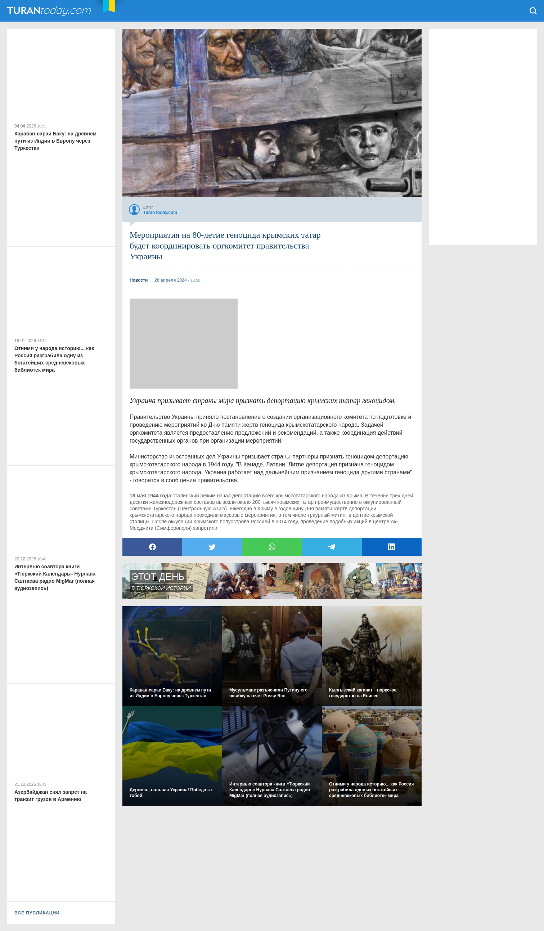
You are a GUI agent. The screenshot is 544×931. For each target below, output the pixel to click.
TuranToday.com (50, 10)
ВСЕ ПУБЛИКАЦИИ (37, 913)
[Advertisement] (184, 344)
